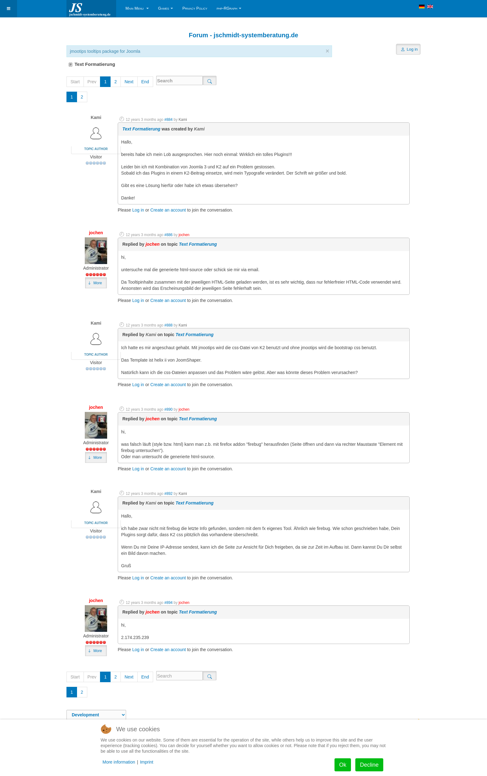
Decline (369, 765)
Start (75, 81)
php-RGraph (228, 8)
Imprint (146, 762)
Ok (342, 765)
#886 (168, 235)
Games (165, 8)
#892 (168, 493)
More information (118, 762)
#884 (168, 119)
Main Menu (137, 8)
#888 (168, 325)
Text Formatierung (141, 128)
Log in (138, 210)
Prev (92, 81)
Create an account (168, 210)
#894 (168, 602)
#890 (168, 409)
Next (129, 81)
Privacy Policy (194, 8)
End (145, 81)
